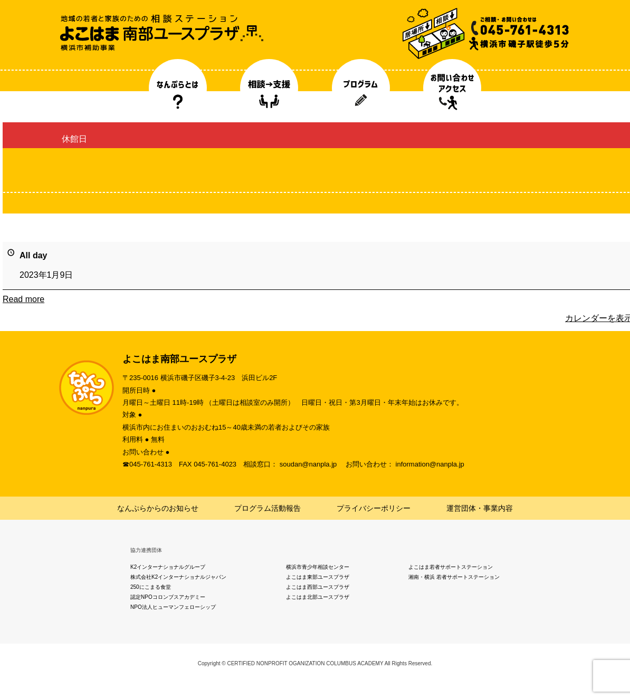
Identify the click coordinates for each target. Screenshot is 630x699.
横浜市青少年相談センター (317, 567)
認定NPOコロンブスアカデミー (167, 597)
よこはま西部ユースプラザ (317, 587)
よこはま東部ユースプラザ (317, 577)
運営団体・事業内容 (479, 508)
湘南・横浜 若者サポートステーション (454, 577)
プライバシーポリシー (374, 508)
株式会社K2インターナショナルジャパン (178, 577)
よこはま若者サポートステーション (450, 567)
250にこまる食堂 (150, 587)
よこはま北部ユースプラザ (317, 597)
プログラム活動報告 (267, 508)
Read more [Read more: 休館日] (23, 299)
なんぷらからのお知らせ (157, 508)
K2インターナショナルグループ (167, 567)
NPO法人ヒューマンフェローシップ (173, 607)
